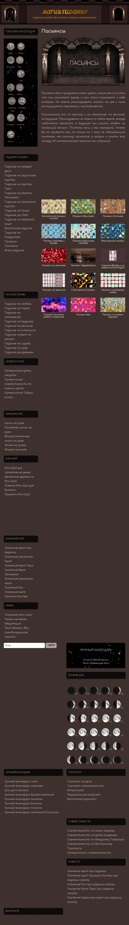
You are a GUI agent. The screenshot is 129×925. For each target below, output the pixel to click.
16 (72, 735)
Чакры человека (16, 618)
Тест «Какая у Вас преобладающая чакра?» (17, 632)
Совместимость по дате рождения (92, 834)
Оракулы (11, 240)
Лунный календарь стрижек (24, 785)
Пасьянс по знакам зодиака (112, 315)
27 (84, 762)
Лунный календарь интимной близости (32, 811)
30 (118, 762)
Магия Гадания (64, 11)
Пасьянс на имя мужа (53, 265)
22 (84, 749)
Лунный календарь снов (21, 780)
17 (83, 735)
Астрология (75, 789)
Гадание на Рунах (17, 210)
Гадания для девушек (19, 351)
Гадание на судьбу (18, 342)
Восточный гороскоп (81, 798)
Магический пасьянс (112, 240)
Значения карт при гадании (86, 870)
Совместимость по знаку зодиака (91, 830)
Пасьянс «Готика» (113, 215)
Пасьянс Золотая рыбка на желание (53, 315)
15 (118, 721)
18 (95, 735)
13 (95, 721)
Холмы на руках (15, 444)
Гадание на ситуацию (20, 329)
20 (118, 735)
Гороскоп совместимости (85, 785)
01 (72, 693)
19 (106, 735)
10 (118, 707)
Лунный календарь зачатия (23, 798)
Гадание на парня (17, 307)
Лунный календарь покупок (23, 807)
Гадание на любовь (18, 303)
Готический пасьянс (83, 289)
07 (84, 707)
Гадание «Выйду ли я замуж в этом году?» (112, 266)
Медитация (13, 623)
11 (72, 721)
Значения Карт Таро (19, 565)
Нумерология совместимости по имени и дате (18, 383)
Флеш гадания (14, 249)
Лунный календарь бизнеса (23, 802)
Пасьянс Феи (83, 314)
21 (72, 749)
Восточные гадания (18, 227)
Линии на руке (14, 422)
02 (84, 693)
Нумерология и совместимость (89, 852)
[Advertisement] (83, 168)
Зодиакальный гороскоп (84, 794)
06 (72, 707)
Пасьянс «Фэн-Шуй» (83, 215)
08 (95, 707)
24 (106, 749)
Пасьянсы (11, 245)
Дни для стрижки (16, 789)
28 (95, 762)
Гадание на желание (19, 325)
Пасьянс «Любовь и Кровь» (53, 241)
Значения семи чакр (18, 614)
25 (118, 749)
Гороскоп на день (79, 780)
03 (95, 693)
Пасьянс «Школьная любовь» (83, 241)
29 (106, 762)
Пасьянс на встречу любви (112, 290)
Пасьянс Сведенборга (83, 265)
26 (72, 762)
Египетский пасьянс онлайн (53, 216)
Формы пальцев (15, 448)
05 (118, 693)
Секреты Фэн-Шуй (17, 493)
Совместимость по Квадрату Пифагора (95, 838)
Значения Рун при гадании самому (91, 883)
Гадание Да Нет (16, 214)
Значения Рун (14, 587)
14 (106, 721)
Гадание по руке (16, 347)
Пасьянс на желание (53, 289)
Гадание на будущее (19, 320)
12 (84, 721)
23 (95, 749)
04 (106, 693)
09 (106, 707)
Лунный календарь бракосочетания (29, 794)
